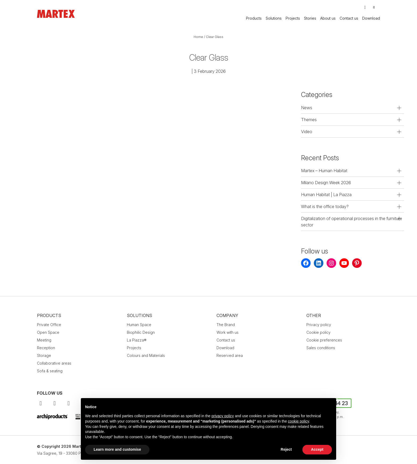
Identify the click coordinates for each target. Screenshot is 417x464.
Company (227, 315)
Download (371, 18)
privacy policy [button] (222, 416)
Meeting (44, 340)
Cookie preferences (324, 340)
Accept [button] (317, 449)
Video (306, 131)
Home (198, 37)
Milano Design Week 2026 (326, 182)
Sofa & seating (49, 371)
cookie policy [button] (298, 421)
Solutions (139, 315)
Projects (293, 18)
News (306, 107)
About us (328, 18)
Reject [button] (286, 449)
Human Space (139, 324)
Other (313, 315)
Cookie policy (318, 332)
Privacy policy (318, 324)
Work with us (227, 332)
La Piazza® (137, 340)
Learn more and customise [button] (117, 449)
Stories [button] (310, 18)
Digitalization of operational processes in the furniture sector (351, 221)
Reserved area (229, 355)
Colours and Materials (146, 355)
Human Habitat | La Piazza (326, 194)
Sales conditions (320, 347)
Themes (309, 119)
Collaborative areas (54, 363)
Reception (46, 347)
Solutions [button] (274, 18)
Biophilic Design (141, 332)
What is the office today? (325, 206)
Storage (44, 355)
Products (49, 315)
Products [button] (254, 18)
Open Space (48, 332)
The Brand (225, 324)
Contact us (349, 18)
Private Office (49, 324)
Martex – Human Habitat (324, 170)
